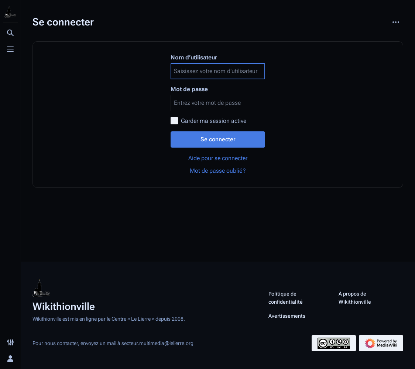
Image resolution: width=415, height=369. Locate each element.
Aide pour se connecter (217, 158)
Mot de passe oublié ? (218, 170)
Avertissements (286, 316)
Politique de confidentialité (285, 298)
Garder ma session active (213, 120)
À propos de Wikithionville (355, 298)
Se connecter (218, 139)
